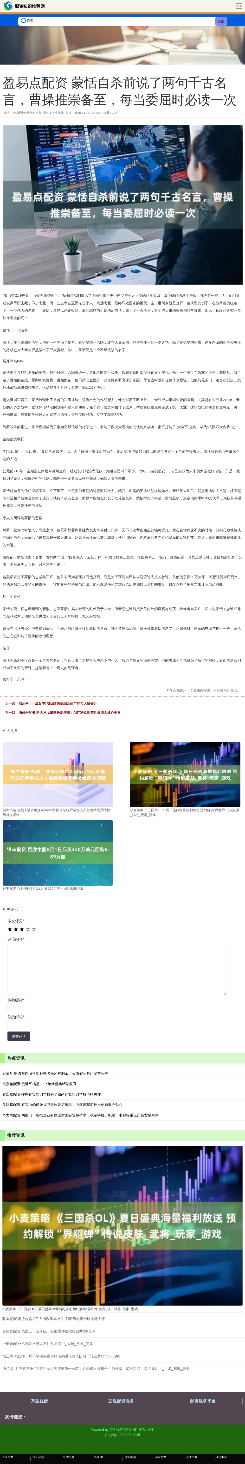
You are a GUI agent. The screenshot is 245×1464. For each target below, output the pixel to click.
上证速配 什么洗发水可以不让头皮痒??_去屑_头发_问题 (47, 1344)
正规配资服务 (121, 1401)
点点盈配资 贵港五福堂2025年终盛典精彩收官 (39, 1084)
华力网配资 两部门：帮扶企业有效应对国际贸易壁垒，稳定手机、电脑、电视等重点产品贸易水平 (80, 1115)
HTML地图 (146, 1430)
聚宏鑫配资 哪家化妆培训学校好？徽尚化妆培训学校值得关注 (51, 1094)
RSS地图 (130, 1430)
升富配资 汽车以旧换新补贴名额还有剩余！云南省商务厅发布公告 (55, 1073)
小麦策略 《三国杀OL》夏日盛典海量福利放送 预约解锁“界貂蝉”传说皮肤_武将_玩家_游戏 (70, 1309)
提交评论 (19, 1036)
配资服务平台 (203, 1401)
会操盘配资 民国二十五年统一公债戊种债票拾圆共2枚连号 (49, 1331)
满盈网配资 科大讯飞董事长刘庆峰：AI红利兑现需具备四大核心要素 (70, 712)
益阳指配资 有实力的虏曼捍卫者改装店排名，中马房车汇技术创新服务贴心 (62, 1105)
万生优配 (39, 1401)
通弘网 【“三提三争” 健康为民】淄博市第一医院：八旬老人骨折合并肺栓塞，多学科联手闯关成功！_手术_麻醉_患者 (96, 1369)
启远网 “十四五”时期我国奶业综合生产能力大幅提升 (58, 703)
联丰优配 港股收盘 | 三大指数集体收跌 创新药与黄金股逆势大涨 (53, 1319)
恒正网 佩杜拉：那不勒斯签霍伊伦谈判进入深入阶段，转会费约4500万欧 (61, 1356)
